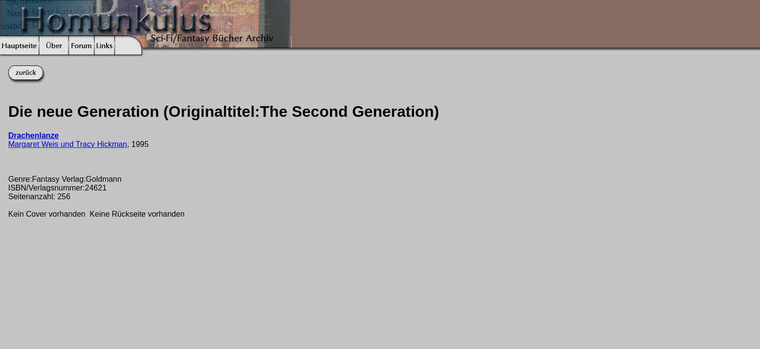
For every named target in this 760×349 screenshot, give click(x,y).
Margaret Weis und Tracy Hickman (67, 144)
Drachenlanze (33, 135)
